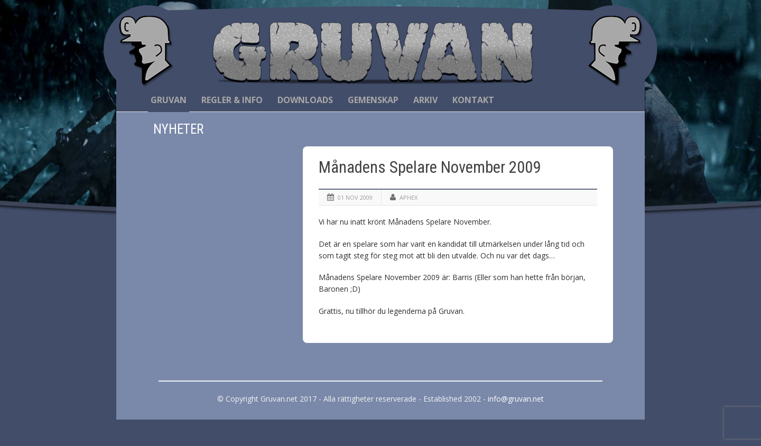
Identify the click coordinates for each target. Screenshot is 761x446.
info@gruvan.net (516, 399)
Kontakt (473, 100)
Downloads (305, 100)
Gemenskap (373, 100)
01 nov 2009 (355, 197)
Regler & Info (232, 100)
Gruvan (169, 100)
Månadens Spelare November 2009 (430, 167)
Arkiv (425, 100)
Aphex (408, 197)
